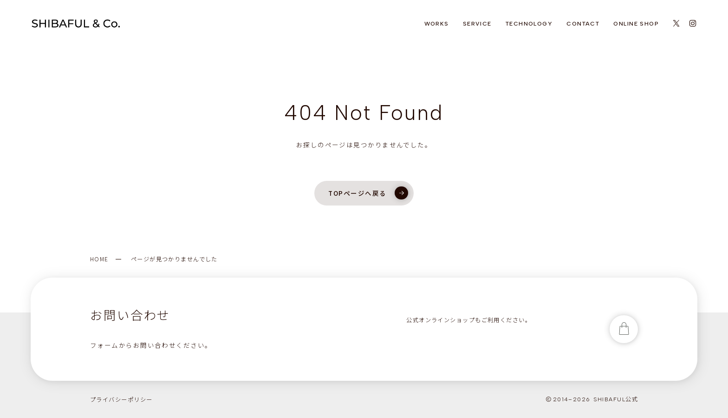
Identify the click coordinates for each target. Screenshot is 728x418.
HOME (99, 259)
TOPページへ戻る (368, 192)
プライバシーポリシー (121, 399)
